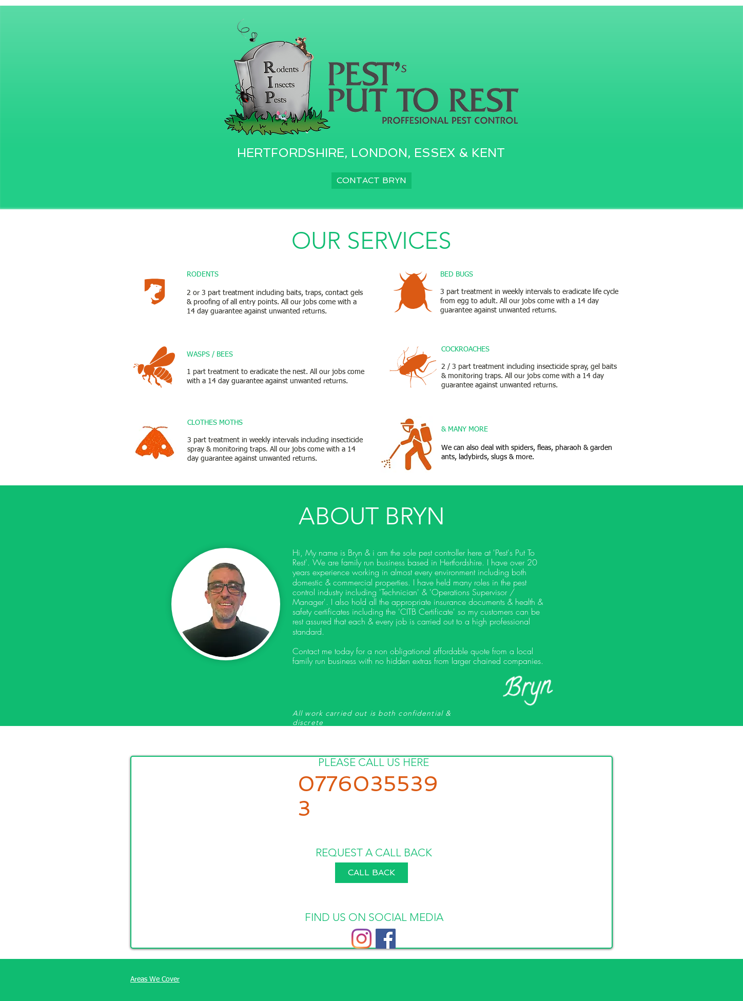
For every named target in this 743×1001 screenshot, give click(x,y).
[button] (371, 872)
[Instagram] (361, 939)
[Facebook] (386, 939)
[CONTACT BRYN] (371, 180)
